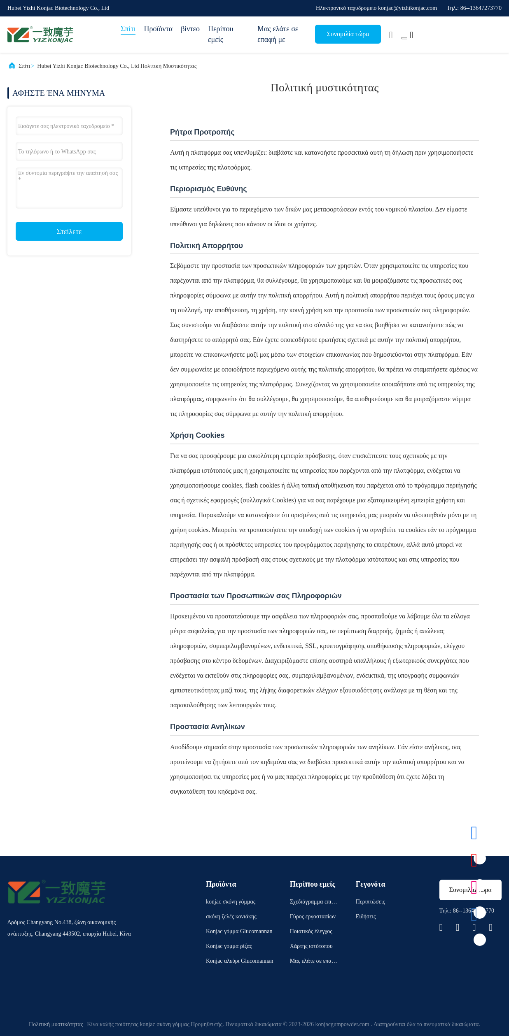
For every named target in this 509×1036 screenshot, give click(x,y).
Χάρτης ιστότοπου (311, 946)
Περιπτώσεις (370, 902)
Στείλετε (69, 232)
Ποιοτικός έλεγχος (311, 931)
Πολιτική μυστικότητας (56, 1024)
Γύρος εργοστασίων (313, 916)
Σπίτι (128, 29)
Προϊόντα (158, 29)
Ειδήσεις (366, 916)
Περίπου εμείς (220, 34)
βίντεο (190, 29)
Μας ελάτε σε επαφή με (277, 34)
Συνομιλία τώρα (348, 34)
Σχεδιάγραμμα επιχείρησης (314, 903)
